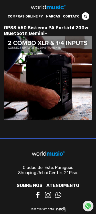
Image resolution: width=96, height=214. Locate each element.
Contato (71, 16)
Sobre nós (29, 185)
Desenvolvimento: (48, 209)
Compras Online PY (25, 16)
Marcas (53, 16)
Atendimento (62, 185)
